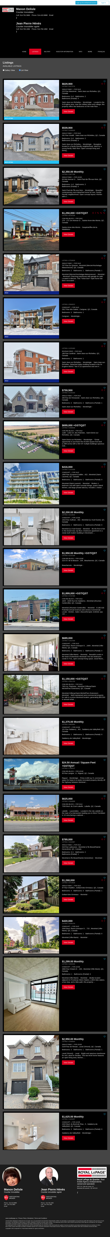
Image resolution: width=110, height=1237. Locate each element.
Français (101, 51)
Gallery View (9, 70)
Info (80, 51)
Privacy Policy (22, 1218)
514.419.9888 (42, 15)
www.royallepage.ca (11, 1218)
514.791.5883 (25, 15)
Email (51, 15)
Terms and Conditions (41, 1218)
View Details (68, 111)
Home (24, 51)
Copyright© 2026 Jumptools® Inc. (14, 1228)
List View (23, 70)
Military (47, 51)
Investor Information (64, 51)
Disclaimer (30, 1218)
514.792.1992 (25, 29)
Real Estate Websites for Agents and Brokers (33, 1228)
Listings (35, 51)
